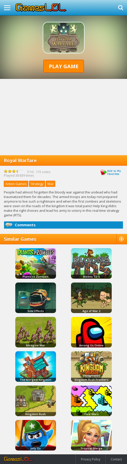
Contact (116, 459)
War (50, 183)
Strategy (37, 183)
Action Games (16, 183)
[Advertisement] (63, 117)
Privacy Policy (90, 459)
